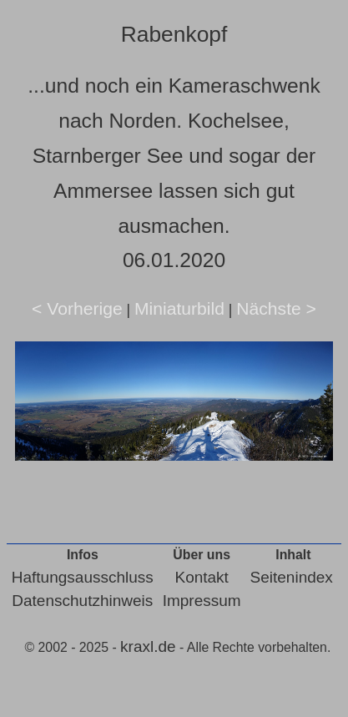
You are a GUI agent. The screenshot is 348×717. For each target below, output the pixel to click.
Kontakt (201, 577)
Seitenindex (291, 577)
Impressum (202, 600)
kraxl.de (148, 646)
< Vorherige (77, 308)
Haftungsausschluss (83, 577)
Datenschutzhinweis (82, 600)
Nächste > (276, 308)
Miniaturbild (179, 308)
